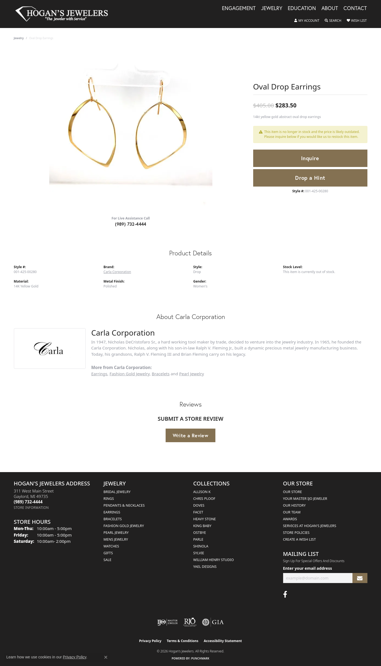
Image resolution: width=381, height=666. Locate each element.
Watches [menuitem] (111, 546)
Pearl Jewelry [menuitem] (116, 532)
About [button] (329, 8)
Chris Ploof (204, 498)
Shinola (200, 546)
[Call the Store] (28, 501)
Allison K (202, 491)
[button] (306, 21)
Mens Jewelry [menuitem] (116, 539)
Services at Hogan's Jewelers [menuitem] (309, 525)
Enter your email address (307, 568)
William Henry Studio (213, 559)
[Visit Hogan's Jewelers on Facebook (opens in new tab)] (285, 594)
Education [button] (302, 8)
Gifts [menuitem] (108, 552)
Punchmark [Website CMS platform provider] (200, 658)
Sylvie (198, 552)
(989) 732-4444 (130, 224)
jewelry (19, 38)
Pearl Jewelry (191, 373)
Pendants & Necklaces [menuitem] (124, 505)
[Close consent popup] (105, 657)
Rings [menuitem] (109, 498)
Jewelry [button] (271, 8)
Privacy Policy (150, 641)
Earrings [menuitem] (112, 512)
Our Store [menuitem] (292, 491)
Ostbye (199, 532)
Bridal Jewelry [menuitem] (117, 491)
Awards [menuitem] (290, 518)
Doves (199, 505)
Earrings (99, 373)
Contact (355, 8)
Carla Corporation (117, 272)
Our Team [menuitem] (292, 512)
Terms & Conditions (182, 641)
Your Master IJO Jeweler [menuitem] (305, 498)
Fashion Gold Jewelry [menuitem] (124, 525)
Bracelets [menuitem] (113, 518)
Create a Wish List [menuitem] (299, 539)
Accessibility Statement (223, 641)
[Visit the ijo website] (167, 622)
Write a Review (191, 435)
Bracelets (160, 373)
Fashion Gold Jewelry (130, 373)
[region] (130, 130)
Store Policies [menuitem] (296, 532)
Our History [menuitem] (294, 505)
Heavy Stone (204, 518)
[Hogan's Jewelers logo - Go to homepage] (64, 14)
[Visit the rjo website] (190, 622)
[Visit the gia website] (213, 622)
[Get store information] (31, 507)
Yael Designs (205, 566)
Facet (198, 512)
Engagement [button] (239, 8)
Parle (198, 539)
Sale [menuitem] (107, 559)
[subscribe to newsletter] (359, 578)
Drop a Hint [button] (310, 177)
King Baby (202, 525)
